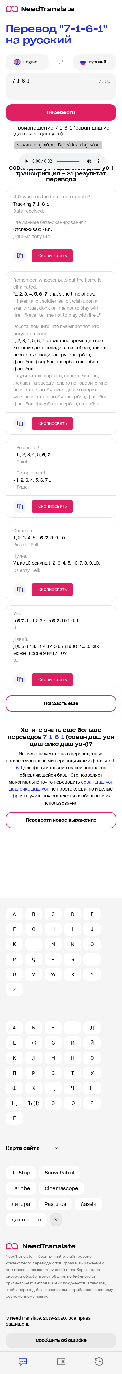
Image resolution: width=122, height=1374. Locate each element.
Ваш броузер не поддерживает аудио (62, 161)
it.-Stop (21, 1173)
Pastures (55, 1204)
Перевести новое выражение (61, 820)
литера (21, 1204)
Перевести (61, 112)
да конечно (26, 1220)
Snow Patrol (59, 1173)
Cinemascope (61, 1188)
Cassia (88, 1204)
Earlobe (21, 1188)
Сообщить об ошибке (61, 1340)
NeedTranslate (40, 9)
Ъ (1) (33, 1103)
